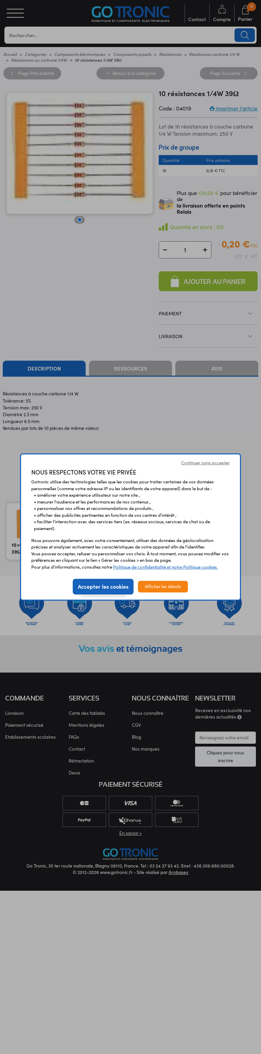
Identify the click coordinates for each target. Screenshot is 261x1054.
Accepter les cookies (103, 586)
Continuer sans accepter (205, 463)
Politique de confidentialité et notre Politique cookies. (165, 567)
